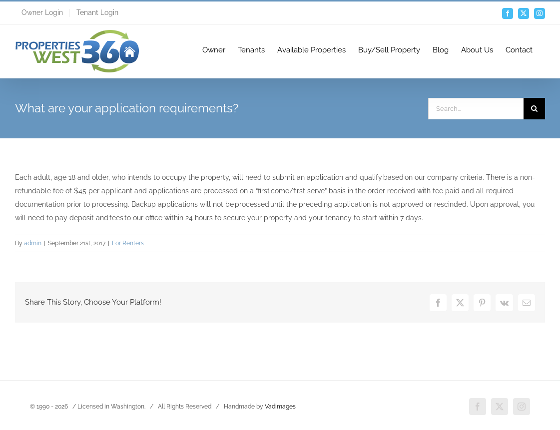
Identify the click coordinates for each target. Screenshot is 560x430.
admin (32, 243)
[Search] (534, 108)
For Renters (128, 243)
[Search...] (476, 108)
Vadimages (280, 406)
